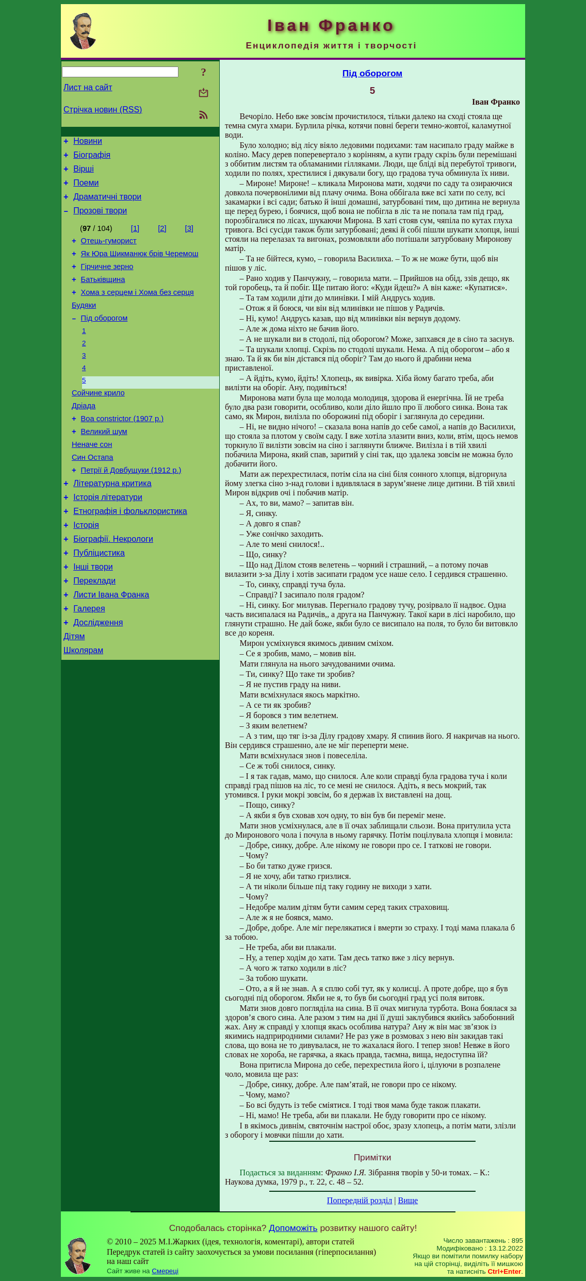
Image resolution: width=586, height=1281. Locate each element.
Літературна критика (112, 521)
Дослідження (98, 675)
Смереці (165, 1271)
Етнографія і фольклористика (130, 551)
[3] (189, 238)
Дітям (74, 691)
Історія (86, 567)
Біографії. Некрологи (113, 582)
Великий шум (104, 463)
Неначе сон (92, 477)
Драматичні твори (107, 204)
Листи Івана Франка (111, 644)
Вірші (83, 173)
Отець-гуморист (109, 251)
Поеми (86, 189)
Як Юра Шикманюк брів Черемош (140, 266)
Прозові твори (100, 219)
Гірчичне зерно (107, 280)
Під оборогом (104, 338)
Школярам (83, 706)
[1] (135, 238)
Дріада (83, 434)
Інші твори (93, 613)
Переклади (94, 629)
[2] (162, 238)
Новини (87, 142)
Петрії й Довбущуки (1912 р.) (131, 506)
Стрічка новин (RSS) (102, 109)
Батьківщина (103, 295)
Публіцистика (99, 598)
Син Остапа (92, 492)
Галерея (89, 660)
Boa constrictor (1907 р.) (122, 448)
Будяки (84, 324)
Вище (408, 1200)
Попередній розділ (359, 1200)
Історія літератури (107, 536)
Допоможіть (293, 1228)
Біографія (91, 158)
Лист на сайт (87, 87)
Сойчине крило (98, 419)
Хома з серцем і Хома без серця (137, 309)
